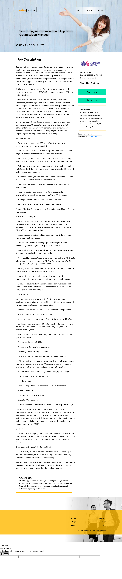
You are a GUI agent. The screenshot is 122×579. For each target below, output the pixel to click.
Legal (74, 522)
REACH (89, 11)
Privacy (73, 525)
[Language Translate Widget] (90, 134)
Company (73, 518)
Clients (103, 522)
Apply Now (92, 92)
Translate (93, 137)
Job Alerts (92, 100)
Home (78, 11)
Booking (103, 525)
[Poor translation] (6, 553)
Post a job (99, 11)
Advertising (101, 518)
